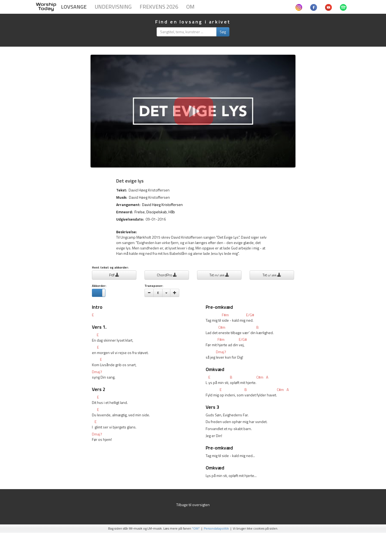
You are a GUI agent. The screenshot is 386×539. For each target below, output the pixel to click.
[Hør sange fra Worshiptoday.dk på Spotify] (343, 6)
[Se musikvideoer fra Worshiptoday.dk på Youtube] (328, 6)
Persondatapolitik (216, 528)
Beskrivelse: (126, 232)
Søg (223, 32)
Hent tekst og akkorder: (110, 267)
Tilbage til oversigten (193, 504)
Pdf (114, 275)
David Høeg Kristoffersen (149, 190)
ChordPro (167, 275)
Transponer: (153, 286)
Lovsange (74, 6)
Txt (219, 275)
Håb (171, 212)
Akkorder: (99, 286)
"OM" (196, 528)
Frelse (140, 212)
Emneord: (124, 212)
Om (190, 6)
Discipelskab (156, 212)
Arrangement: (128, 204)
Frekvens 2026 (159, 6)
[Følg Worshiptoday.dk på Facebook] (313, 6)
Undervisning (113, 6)
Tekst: (121, 190)
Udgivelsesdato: (130, 219)
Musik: (121, 197)
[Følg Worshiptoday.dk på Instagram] (298, 6)
